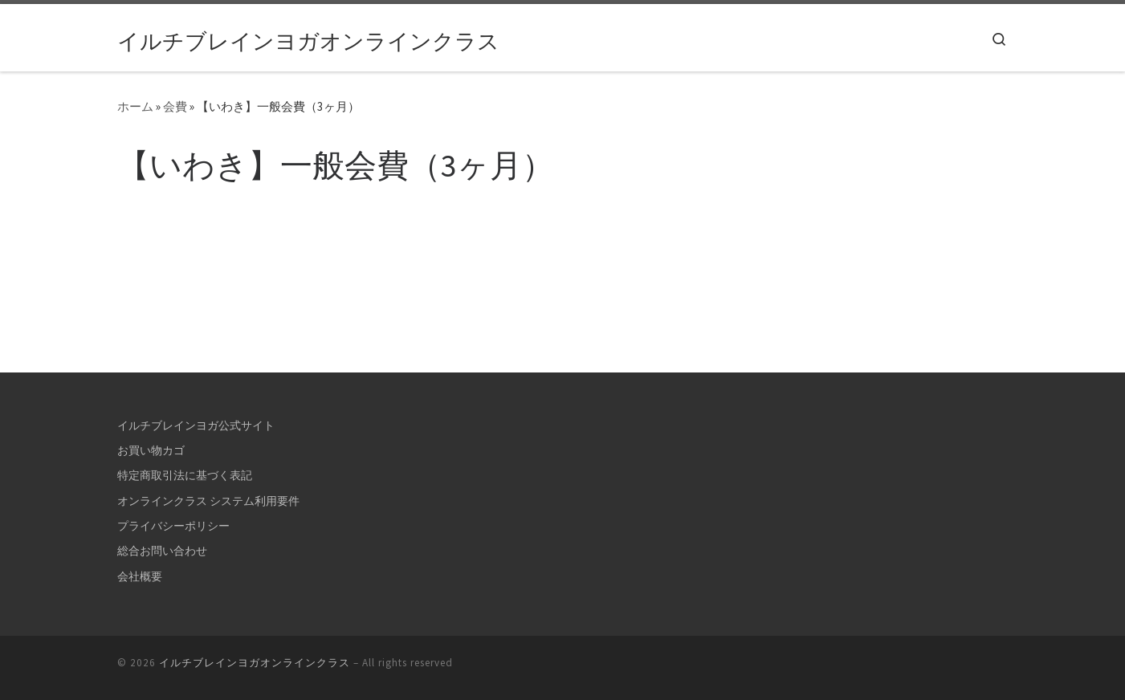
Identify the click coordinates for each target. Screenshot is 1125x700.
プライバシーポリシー (173, 526)
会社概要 (139, 576)
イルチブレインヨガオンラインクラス (254, 662)
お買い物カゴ (151, 450)
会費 (175, 106)
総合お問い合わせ (162, 550)
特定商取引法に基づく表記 (184, 475)
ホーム (135, 106)
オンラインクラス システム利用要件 (208, 501)
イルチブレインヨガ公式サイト (196, 425)
